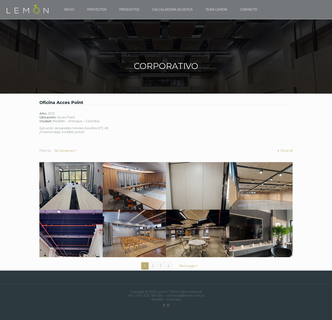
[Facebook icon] (163, 305)
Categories (65, 151)
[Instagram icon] (168, 305)
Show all (285, 151)
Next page (188, 266)
